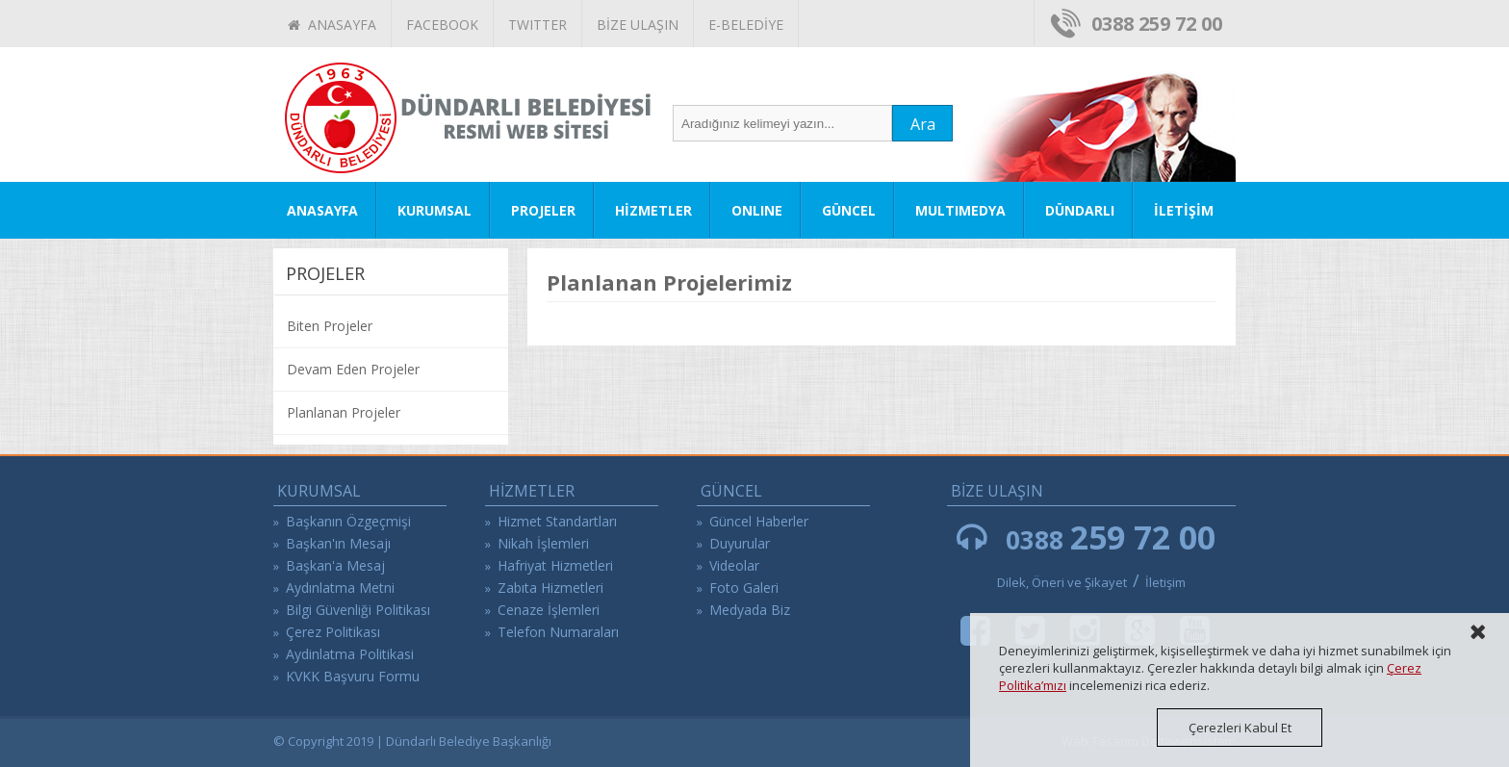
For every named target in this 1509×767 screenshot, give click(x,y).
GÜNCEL (849, 210)
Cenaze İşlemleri (549, 610)
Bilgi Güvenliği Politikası (358, 610)
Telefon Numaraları (558, 632)
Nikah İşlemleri (543, 543)
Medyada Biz (749, 610)
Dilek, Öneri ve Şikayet (1062, 582)
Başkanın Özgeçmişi (348, 521)
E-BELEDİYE (745, 24)
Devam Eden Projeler (353, 369)
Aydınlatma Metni (340, 587)
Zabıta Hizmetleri (550, 587)
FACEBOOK (442, 24)
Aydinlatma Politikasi (350, 654)
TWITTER (537, 24)
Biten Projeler (329, 326)
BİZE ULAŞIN (637, 24)
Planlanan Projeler (343, 412)
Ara (922, 124)
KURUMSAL (434, 210)
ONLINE (756, 210)
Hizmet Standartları (557, 521)
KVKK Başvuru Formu (353, 676)
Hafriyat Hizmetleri (555, 565)
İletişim (1165, 582)
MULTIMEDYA (960, 210)
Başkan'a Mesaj (335, 565)
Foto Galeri (744, 587)
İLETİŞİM (1184, 210)
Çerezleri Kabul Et (1240, 727)
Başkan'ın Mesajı (338, 543)
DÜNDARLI (1079, 210)
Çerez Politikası (333, 632)
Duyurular (739, 543)
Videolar (734, 565)
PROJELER (543, 210)
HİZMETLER (653, 210)
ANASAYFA (332, 24)
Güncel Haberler (758, 521)
